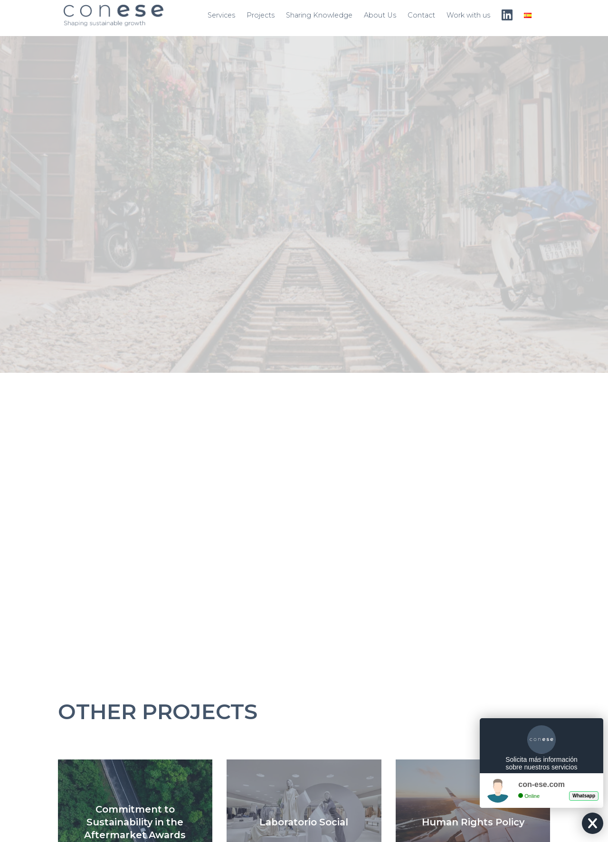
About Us (380, 15)
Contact (421, 15)
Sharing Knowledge (319, 15)
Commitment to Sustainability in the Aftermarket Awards (135, 822)
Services (221, 15)
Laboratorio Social (304, 822)
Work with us (468, 15)
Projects (261, 15)
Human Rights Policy (472, 822)
